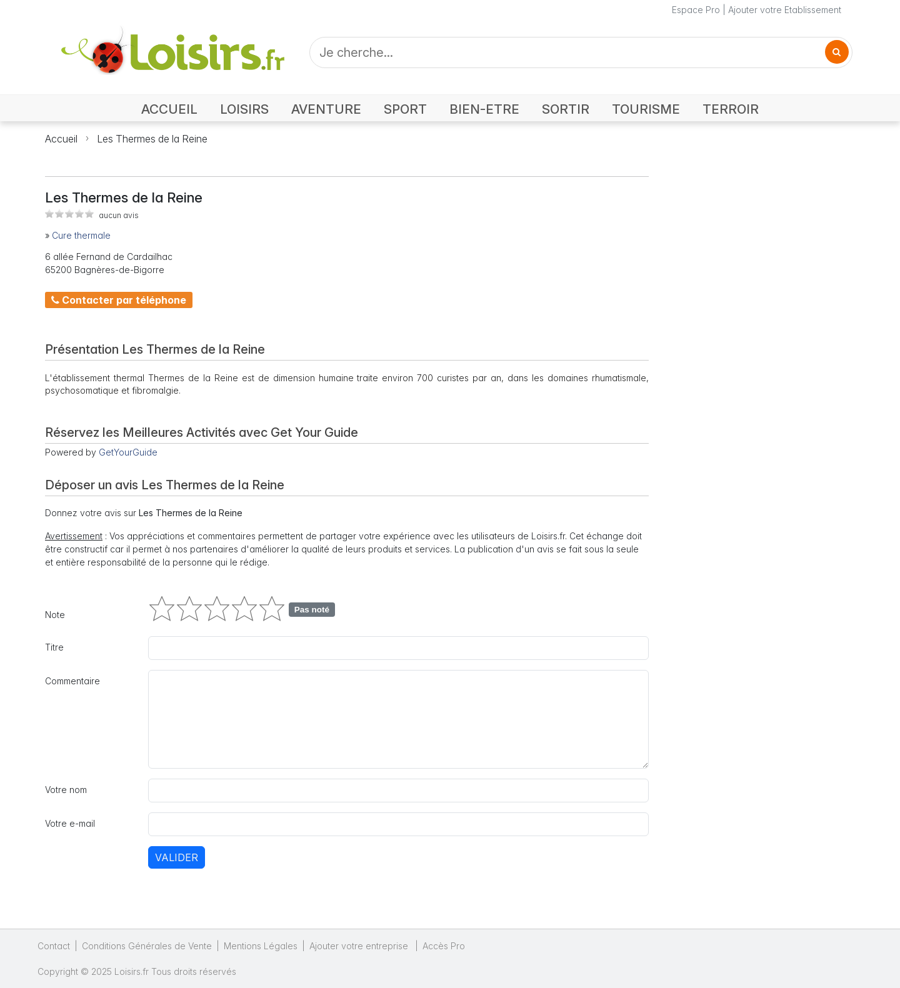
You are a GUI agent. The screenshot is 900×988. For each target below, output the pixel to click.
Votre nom (66, 789)
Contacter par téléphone (118, 300)
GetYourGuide (128, 452)
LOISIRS (244, 109)
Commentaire (72, 681)
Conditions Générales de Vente (147, 946)
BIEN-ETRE (484, 109)
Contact (54, 946)
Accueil (61, 138)
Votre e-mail (70, 823)
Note (55, 614)
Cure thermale (81, 235)
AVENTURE (326, 109)
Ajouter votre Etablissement (784, 9)
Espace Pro (696, 9)
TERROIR (730, 109)
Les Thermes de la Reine (152, 138)
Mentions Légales (261, 946)
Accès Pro (443, 946)
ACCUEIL (169, 109)
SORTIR (565, 109)
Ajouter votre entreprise (360, 946)
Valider (176, 857)
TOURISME (646, 109)
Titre (54, 647)
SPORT (405, 109)
